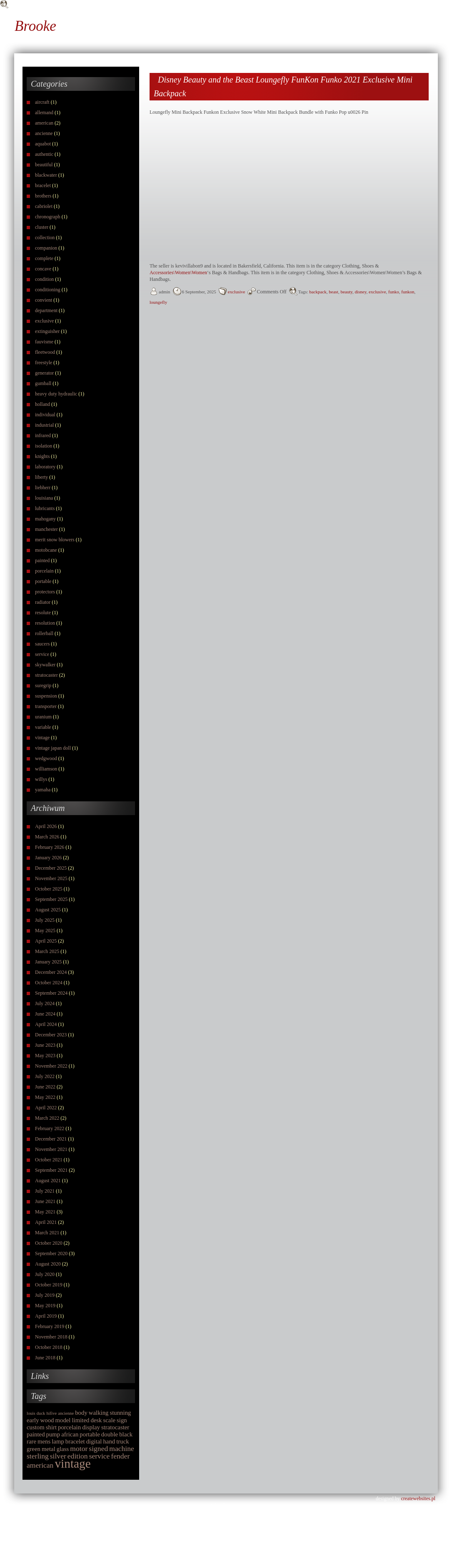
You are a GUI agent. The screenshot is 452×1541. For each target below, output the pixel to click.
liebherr (42, 487)
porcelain (44, 571)
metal (48, 1449)
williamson (46, 769)
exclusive (44, 321)
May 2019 (45, 1305)
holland (42, 404)
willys (41, 779)
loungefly (158, 302)
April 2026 (46, 826)
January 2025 (48, 962)
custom (36, 1427)
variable (43, 727)
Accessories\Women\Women (178, 272)
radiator (42, 602)
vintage (42, 737)
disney (361, 291)
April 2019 (46, 1316)
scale (109, 1420)
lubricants (45, 508)
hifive (51, 1413)
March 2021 (47, 1233)
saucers (42, 644)
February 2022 (49, 1128)
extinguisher (47, 331)
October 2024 (48, 983)
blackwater (46, 175)
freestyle (43, 362)
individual (45, 415)
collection (45, 237)
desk (96, 1420)
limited (80, 1420)
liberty (41, 477)
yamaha (42, 790)
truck (122, 1441)
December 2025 (51, 868)
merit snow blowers (55, 540)
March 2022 (47, 1118)
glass (63, 1449)
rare (31, 1441)
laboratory (45, 467)
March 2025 (47, 951)
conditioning (47, 290)
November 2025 (51, 878)
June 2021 (45, 1201)
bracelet (43, 185)
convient (43, 300)
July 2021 (45, 1191)
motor (78, 1448)
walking (99, 1412)
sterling (38, 1456)
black (125, 1434)
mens (43, 1441)
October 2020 (48, 1243)
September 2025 (51, 899)
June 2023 (45, 1045)
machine (121, 1448)
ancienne (44, 133)
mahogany (45, 519)
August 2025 (48, 910)
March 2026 (47, 837)
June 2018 (45, 1358)
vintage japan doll (53, 748)
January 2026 (48, 858)
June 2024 (45, 1014)
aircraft (42, 102)
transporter (46, 706)
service (42, 654)
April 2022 (46, 1108)
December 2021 (51, 1139)
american (44, 123)
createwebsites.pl (418, 1498)
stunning (120, 1412)
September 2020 (51, 1253)
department (46, 310)
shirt (51, 1427)
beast (333, 291)
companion (46, 248)
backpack (318, 291)
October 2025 (48, 889)
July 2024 (45, 1003)
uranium (43, 717)
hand (109, 1441)
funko (393, 291)
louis (31, 1413)
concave (43, 269)
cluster (41, 227)
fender (120, 1456)
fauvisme (44, 342)
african (69, 1434)
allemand (44, 112)
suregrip (43, 685)
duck (41, 1413)
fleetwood (45, 352)
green (33, 1449)
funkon (407, 291)
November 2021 (51, 1149)
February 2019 (49, 1326)
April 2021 (46, 1222)
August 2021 (48, 1180)
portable (43, 581)
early (33, 1420)
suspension (46, 696)
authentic (44, 154)
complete (44, 258)
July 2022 (45, 1076)
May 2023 (45, 1055)
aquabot (43, 144)
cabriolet (43, 206)
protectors (45, 592)
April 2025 (46, 941)
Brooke (35, 26)
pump (53, 1434)
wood (47, 1420)
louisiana (44, 498)
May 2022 (45, 1097)
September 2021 (51, 1170)
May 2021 (45, 1212)
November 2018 (51, 1337)
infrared (43, 435)
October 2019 (48, 1285)
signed (98, 1448)
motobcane (46, 550)
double (109, 1434)
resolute (43, 612)
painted (42, 560)
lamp (58, 1441)
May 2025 (45, 930)
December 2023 (51, 1035)
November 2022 (51, 1066)
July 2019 (45, 1295)
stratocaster (46, 675)
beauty (346, 291)
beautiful (44, 165)
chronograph (47, 217)
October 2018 (48, 1347)
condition (44, 279)
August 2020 (48, 1264)
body (81, 1412)
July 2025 (45, 920)
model (62, 1420)
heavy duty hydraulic (56, 394)
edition (77, 1456)
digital (94, 1441)
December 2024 (51, 972)
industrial (44, 425)
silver (58, 1456)
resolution (45, 623)
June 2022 (45, 1087)
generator (44, 373)
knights (42, 456)
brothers (43, 196)
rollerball (44, 633)
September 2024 (51, 993)
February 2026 (49, 847)
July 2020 (45, 1274)
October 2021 (48, 1160)
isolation (43, 446)
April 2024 (46, 1024)
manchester (46, 529)
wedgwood (46, 758)
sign (122, 1420)
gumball (43, 383)
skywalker (45, 665)
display (91, 1427)
